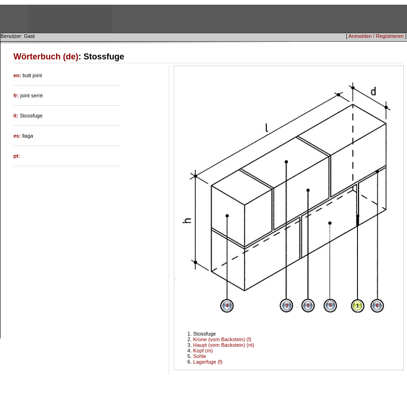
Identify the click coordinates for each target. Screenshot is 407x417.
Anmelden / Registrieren (376, 36)
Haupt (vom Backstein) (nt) (223, 345)
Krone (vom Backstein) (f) (222, 339)
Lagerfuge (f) (207, 362)
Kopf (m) (203, 350)
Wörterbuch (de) (46, 56)
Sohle (199, 356)
